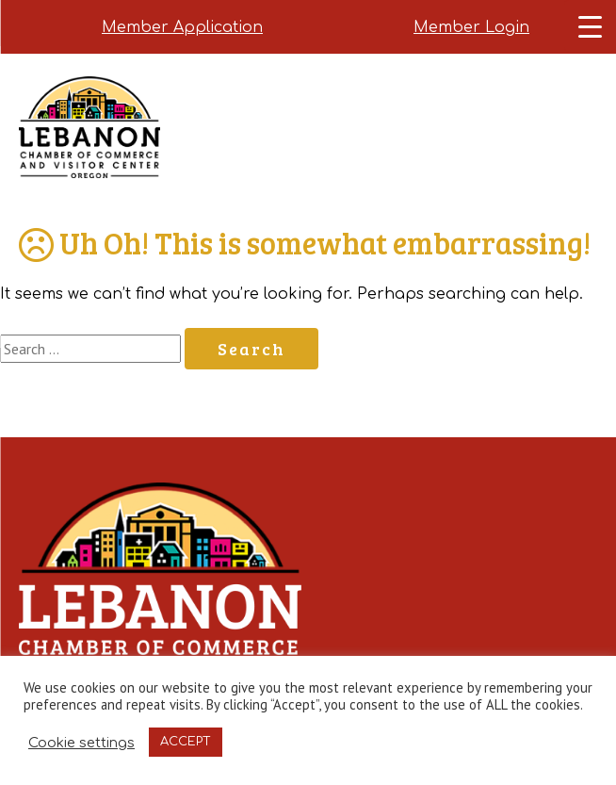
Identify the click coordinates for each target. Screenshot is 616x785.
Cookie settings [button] (81, 742)
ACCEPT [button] (185, 741)
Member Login (471, 27)
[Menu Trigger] (590, 26)
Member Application (182, 27)
